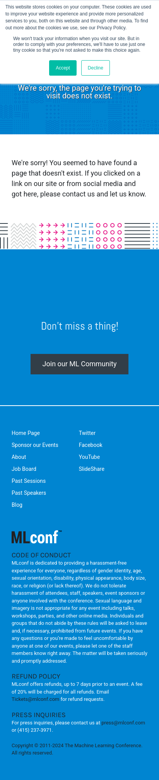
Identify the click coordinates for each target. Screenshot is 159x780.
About (19, 457)
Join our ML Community (80, 364)
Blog (17, 505)
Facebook (91, 445)
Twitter (87, 433)
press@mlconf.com (123, 723)
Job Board (24, 469)
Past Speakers (29, 493)
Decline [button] (95, 68)
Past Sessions (29, 481)
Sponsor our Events (35, 445)
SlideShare (91, 469)
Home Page (26, 433)
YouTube (89, 457)
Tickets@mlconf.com (35, 699)
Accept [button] (63, 68)
